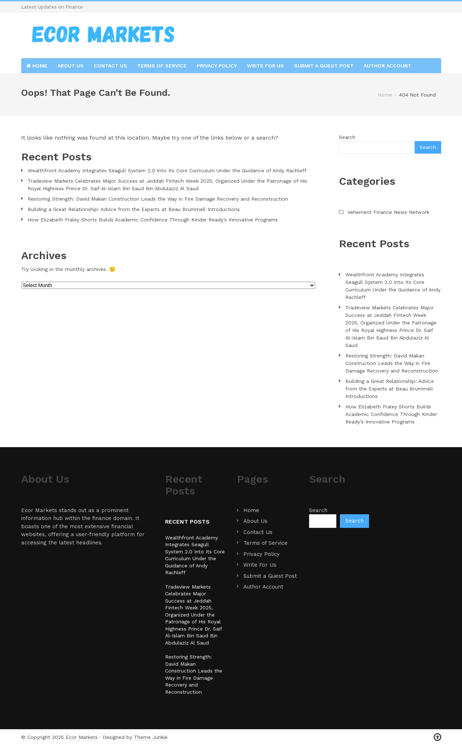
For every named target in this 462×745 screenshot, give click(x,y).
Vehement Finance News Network (388, 212)
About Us (70, 66)
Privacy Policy (217, 66)
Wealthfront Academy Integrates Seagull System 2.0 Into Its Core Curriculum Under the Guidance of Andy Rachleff (167, 170)
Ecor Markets (82, 737)
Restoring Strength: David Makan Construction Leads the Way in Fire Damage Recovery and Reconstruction (158, 199)
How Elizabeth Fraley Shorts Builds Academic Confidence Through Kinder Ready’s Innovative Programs (153, 219)
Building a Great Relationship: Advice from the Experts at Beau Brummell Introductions (134, 209)
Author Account (387, 66)
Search (347, 137)
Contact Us (110, 66)
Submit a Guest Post (324, 66)
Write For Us (265, 66)
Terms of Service (162, 66)
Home (36, 66)
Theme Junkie (151, 737)
